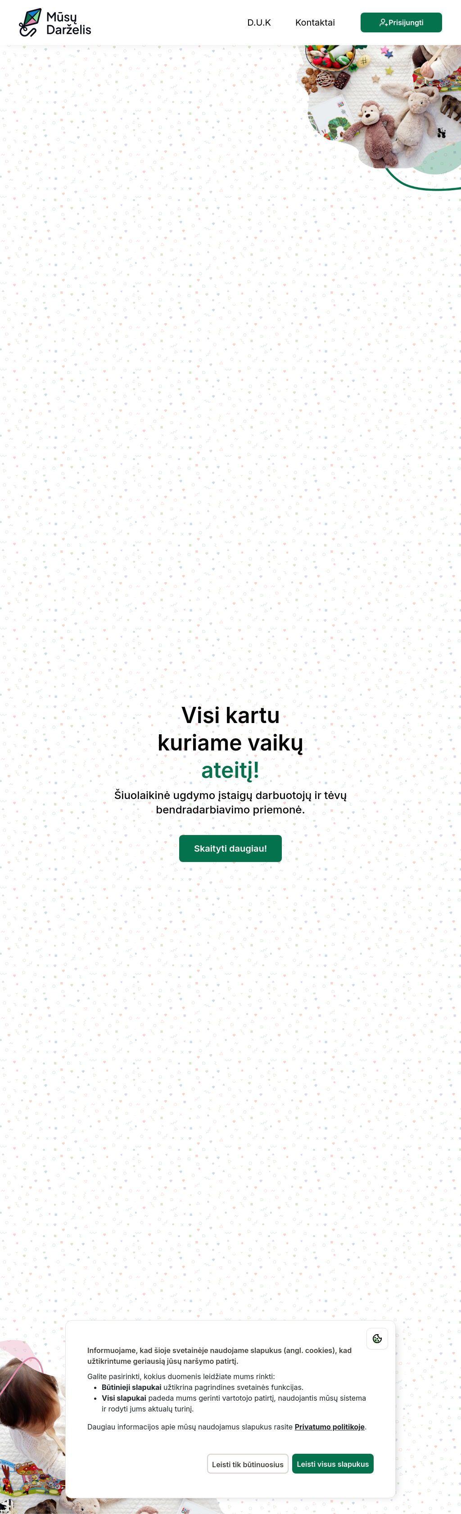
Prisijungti (401, 22)
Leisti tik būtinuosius (248, 1464)
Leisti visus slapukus (333, 1464)
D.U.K (259, 22)
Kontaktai (315, 22)
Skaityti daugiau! (230, 848)
